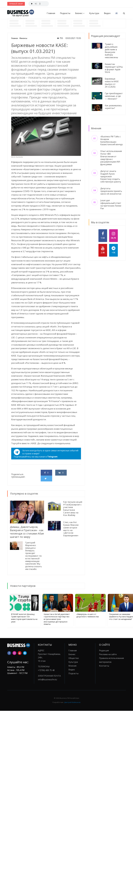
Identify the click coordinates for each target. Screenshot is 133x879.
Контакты (104, 665)
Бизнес (79, 13)
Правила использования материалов (111, 660)
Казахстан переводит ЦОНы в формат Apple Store (114, 68)
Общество (73, 658)
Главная (51, 13)
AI (116, 13)
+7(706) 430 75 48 (46, 670)
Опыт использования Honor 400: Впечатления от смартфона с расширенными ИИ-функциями (111, 158)
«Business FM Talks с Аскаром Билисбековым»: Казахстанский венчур (111, 140)
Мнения (72, 665)
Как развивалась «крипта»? (113, 107)
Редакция (104, 650)
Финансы (23, 38)
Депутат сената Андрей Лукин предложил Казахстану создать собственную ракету (110, 176)
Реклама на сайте (108, 654)
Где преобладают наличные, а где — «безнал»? (114, 96)
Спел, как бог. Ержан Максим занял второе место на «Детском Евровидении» (70, 529)
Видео (107, 13)
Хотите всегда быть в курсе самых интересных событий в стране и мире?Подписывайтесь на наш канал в (46, 453)
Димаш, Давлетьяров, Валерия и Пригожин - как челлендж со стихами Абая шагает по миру (27, 532)
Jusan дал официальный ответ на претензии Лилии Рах (110, 204)
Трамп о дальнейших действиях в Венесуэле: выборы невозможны (111, 51)
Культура (94, 13)
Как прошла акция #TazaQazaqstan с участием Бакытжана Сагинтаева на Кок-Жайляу (72, 509)
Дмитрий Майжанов (72, 702)
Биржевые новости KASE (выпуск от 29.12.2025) (112, 82)
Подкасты (65, 13)
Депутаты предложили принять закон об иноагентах (111, 191)
